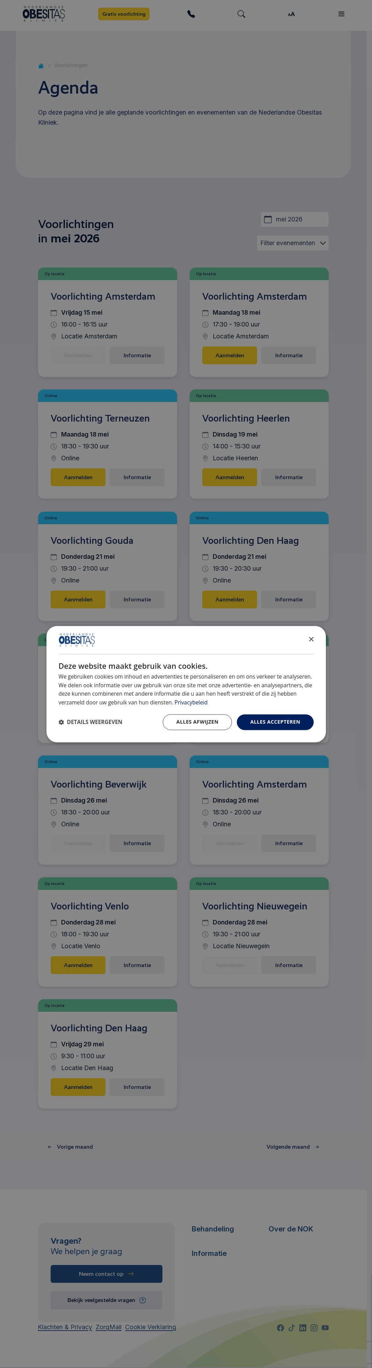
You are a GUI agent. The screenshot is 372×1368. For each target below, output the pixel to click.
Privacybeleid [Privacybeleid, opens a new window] (191, 703)
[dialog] (186, 684)
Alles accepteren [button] (275, 721)
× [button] (311, 639)
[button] (91, 722)
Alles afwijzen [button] (197, 721)
